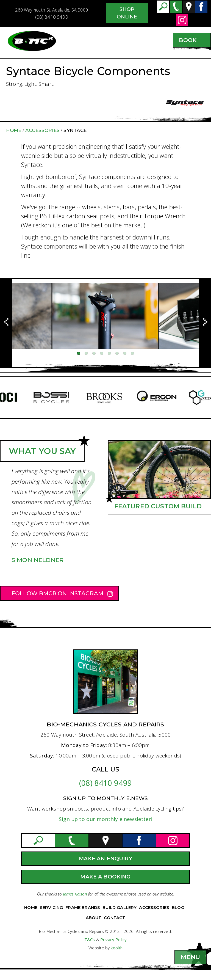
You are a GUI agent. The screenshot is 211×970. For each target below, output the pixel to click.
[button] (190, 957)
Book (188, 40)
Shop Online (127, 13)
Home (13, 130)
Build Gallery (119, 907)
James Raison (75, 894)
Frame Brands (82, 907)
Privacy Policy (113, 939)
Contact (114, 917)
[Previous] (6, 323)
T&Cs (89, 939)
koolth (117, 947)
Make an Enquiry (105, 858)
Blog (178, 907)
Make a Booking (105, 876)
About (94, 917)
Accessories (42, 130)
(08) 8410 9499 (51, 17)
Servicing (51, 907)
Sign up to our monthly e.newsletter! (105, 819)
